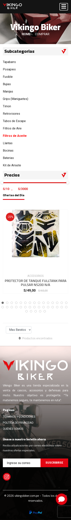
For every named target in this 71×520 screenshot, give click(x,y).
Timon (7, 106)
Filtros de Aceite (15, 136)
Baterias (8, 158)
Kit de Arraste (12, 165)
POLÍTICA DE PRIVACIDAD (18, 422)
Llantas (7, 143)
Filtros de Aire (12, 128)
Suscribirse (54, 462)
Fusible (8, 77)
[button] (3, 303)
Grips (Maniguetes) (15, 99)
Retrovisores (11, 113)
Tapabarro (9, 62)
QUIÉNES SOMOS (13, 428)
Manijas (8, 91)
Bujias (7, 84)
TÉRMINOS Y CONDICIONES (19, 416)
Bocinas (8, 150)
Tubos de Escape (14, 121)
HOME (26, 34)
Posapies (9, 69)
